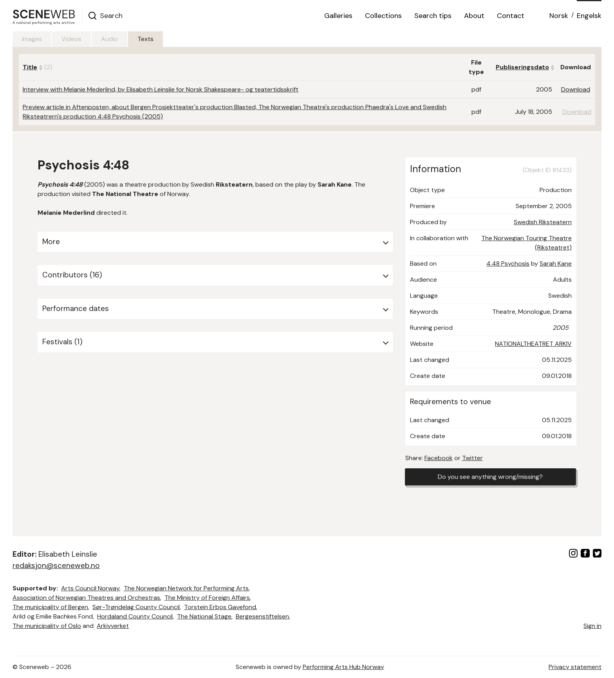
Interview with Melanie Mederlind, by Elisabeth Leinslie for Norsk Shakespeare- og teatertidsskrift (160, 89)
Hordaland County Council (135, 616)
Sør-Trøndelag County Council (136, 607)
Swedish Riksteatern (543, 222)
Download (575, 89)
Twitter (472, 458)
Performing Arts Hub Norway (343, 667)
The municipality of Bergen (50, 607)
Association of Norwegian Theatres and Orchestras (86, 597)
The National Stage (204, 616)
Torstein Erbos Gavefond (220, 607)
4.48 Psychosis (507, 263)
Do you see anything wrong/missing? (490, 477)
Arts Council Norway (90, 588)
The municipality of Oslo (47, 626)
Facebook (438, 458)
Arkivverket (113, 626)
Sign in (592, 626)
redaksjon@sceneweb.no (56, 565)
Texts (145, 39)
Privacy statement (575, 667)
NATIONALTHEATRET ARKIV (533, 344)
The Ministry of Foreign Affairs (207, 597)
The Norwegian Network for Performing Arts (186, 588)
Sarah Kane (556, 263)
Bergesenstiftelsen (262, 616)
